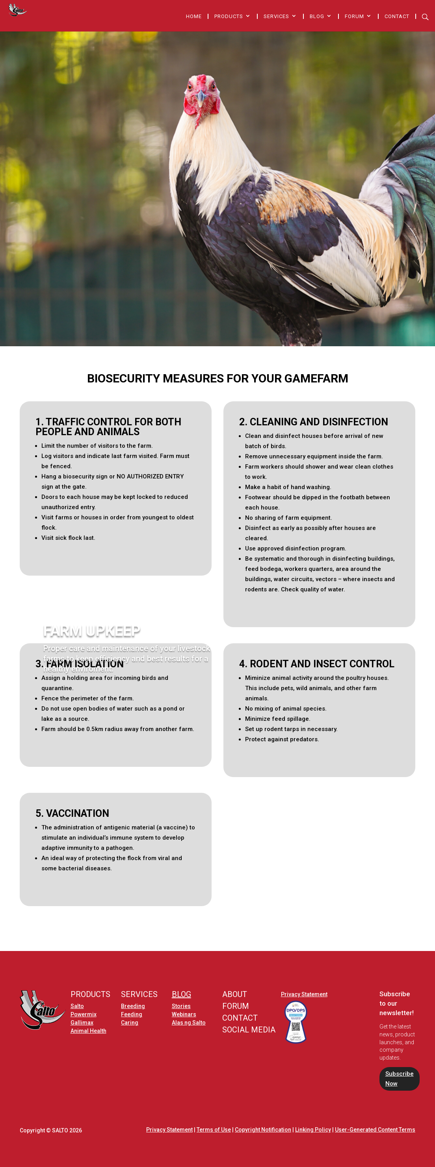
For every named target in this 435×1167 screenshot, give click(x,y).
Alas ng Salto (189, 1022)
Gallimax (82, 1022)
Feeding (131, 1014)
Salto (77, 1006)
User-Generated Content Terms (375, 1129)
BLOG (181, 994)
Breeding (133, 1006)
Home (194, 16)
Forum (354, 16)
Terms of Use (214, 1129)
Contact (397, 16)
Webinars (184, 1014)
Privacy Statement (304, 994)
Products (228, 16)
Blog (317, 16)
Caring (129, 1022)
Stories (181, 1006)
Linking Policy (313, 1129)
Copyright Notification (263, 1129)
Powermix (84, 1014)
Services (276, 16)
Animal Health (88, 1031)
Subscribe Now (399, 1079)
